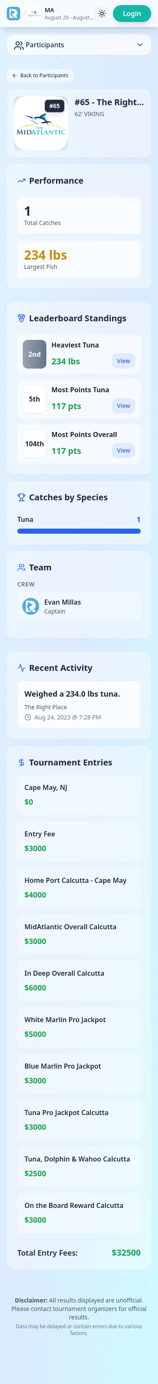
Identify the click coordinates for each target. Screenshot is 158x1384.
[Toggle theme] (102, 13)
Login (132, 13)
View (123, 361)
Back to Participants (40, 75)
